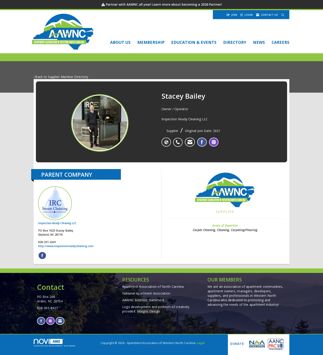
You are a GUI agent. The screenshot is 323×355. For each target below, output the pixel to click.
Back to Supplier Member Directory (61, 77)
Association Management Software (55, 343)
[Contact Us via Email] (60, 321)
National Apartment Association (146, 293)
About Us (120, 42)
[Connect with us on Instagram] (50, 321)
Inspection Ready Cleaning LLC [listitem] (57, 205)
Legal (200, 343)
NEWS (259, 42)
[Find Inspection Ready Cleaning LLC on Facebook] (42, 256)
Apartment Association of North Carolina (153, 286)
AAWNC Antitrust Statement (143, 300)
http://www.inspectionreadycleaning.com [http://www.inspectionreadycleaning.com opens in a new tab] (65, 246)
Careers (280, 42)
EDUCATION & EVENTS (193, 42)
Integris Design (148, 311)
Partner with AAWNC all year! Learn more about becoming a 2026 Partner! (164, 4)
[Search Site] (283, 14)
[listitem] (179, 140)
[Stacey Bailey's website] (166, 142)
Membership (150, 42)
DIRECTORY (234, 42)
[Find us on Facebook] (41, 321)
